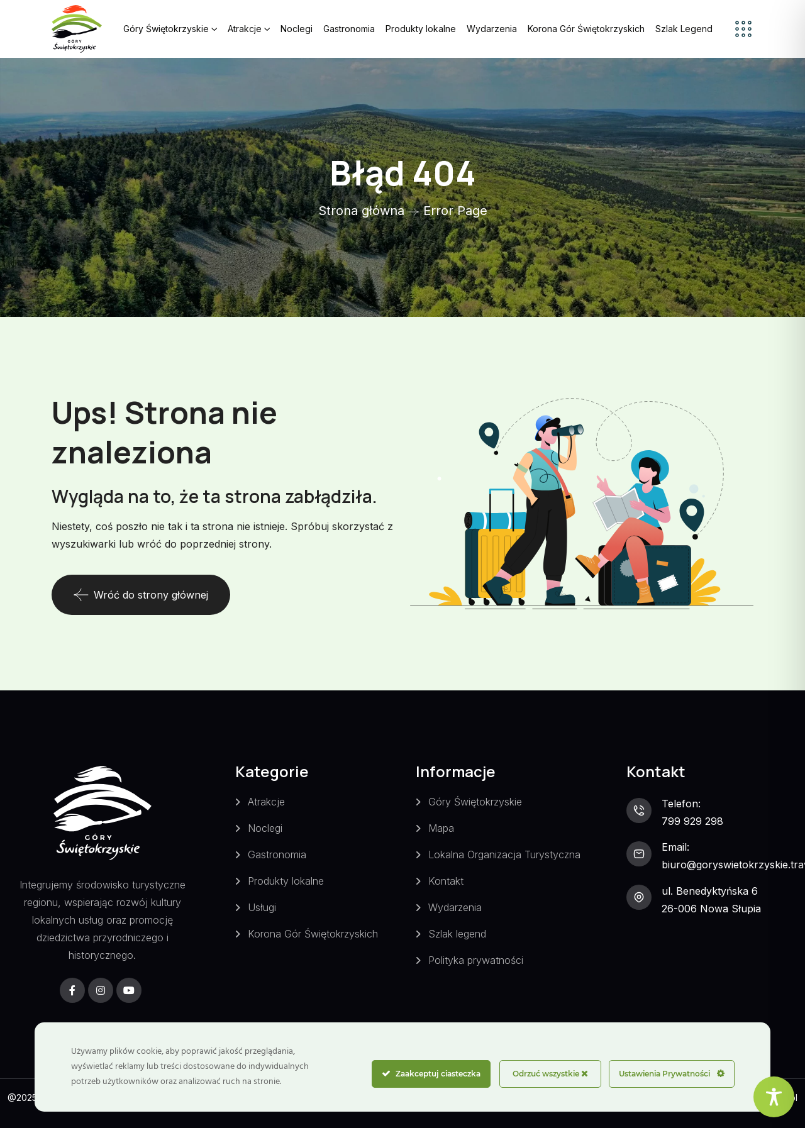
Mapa (441, 828)
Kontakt (446, 881)
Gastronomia (349, 28)
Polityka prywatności (475, 960)
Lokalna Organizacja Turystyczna (504, 854)
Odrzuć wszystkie (550, 1073)
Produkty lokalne (421, 28)
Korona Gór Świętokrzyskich (586, 28)
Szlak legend (457, 933)
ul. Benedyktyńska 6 (710, 891)
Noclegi (296, 28)
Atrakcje (245, 28)
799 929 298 (692, 821)
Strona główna (361, 210)
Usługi (262, 907)
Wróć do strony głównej (141, 594)
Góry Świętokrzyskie (166, 28)
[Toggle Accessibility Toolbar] (774, 1097)
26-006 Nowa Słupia (711, 908)
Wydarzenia (492, 28)
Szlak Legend (684, 28)
